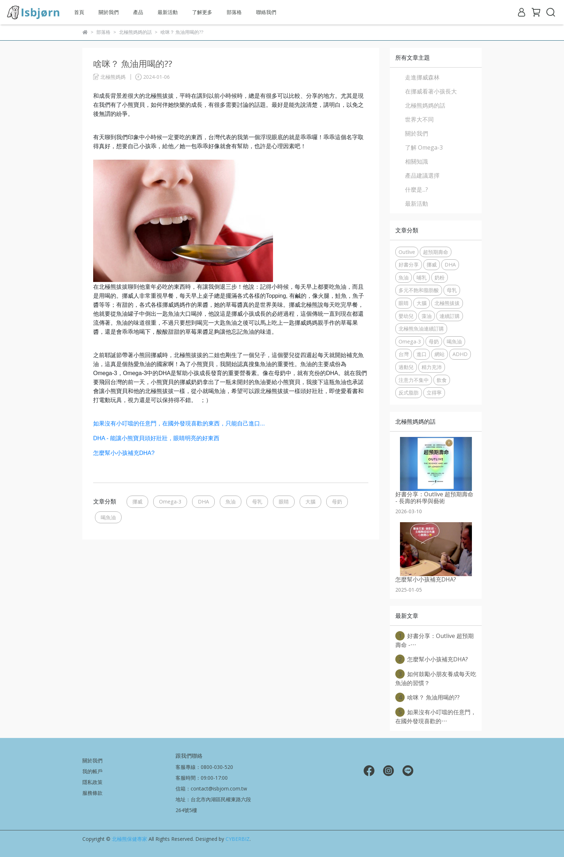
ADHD (460, 354)
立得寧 (434, 392)
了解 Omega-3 (424, 147)
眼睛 (284, 501)
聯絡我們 (266, 12)
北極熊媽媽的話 (425, 105)
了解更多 (202, 12)
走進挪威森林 (422, 77)
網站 (440, 354)
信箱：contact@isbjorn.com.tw (211, 788)
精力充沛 (432, 367)
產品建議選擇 (422, 175)
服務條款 (92, 792)
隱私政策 (92, 782)
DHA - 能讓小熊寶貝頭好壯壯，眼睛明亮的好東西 (156, 438)
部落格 (234, 12)
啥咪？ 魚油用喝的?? (427, 697)
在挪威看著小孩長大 (431, 91)
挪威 (137, 501)
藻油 (427, 316)
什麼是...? (416, 189)
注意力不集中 (414, 380)
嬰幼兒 (406, 316)
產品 (138, 12)
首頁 (79, 12)
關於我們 (109, 12)
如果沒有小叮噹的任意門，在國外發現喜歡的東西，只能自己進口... (179, 423)
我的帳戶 (92, 771)
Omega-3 (170, 501)
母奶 (337, 501)
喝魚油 (108, 517)
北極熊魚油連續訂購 (421, 328)
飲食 (442, 380)
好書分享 (409, 264)
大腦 (310, 501)
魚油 (231, 501)
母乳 (257, 501)
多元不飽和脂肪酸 (419, 290)
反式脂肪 (409, 392)
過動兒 (406, 367)
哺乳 (422, 277)
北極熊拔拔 (447, 303)
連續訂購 (450, 316)
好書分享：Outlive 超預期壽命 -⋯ (434, 640)
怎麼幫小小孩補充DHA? (124, 453)
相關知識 (416, 161)
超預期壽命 (435, 252)
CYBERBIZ (238, 838)
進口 (422, 354)
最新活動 (168, 12)
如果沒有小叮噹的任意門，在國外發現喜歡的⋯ (435, 716)
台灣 (404, 354)
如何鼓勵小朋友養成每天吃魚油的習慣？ (435, 678)
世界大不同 (419, 119)
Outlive (407, 252)
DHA (203, 501)
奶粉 (440, 277)
